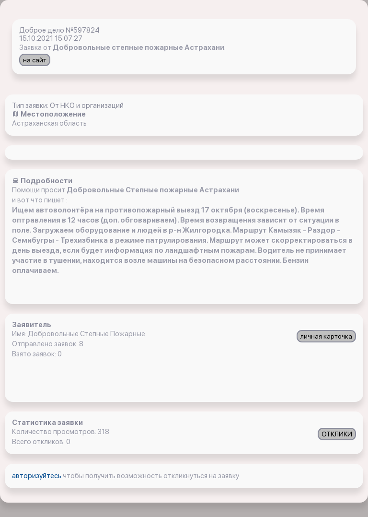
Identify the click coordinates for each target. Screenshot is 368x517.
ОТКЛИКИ (337, 434)
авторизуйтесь (37, 475)
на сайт (34, 60)
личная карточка (326, 336)
